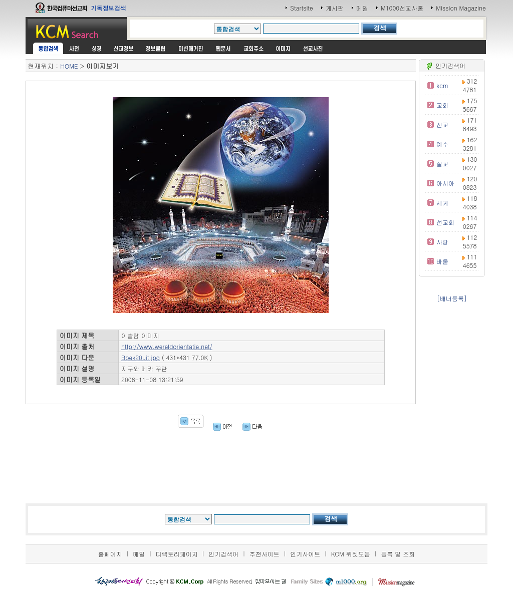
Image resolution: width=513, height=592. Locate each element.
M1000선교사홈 (402, 8)
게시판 (335, 8)
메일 (362, 8)
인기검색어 (223, 553)
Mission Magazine (461, 8)
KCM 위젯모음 (350, 553)
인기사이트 (305, 553)
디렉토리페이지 (177, 553)
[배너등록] (452, 298)
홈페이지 (110, 553)
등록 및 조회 (398, 553)
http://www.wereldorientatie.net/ (166, 346)
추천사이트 (264, 553)
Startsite (301, 8)
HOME (69, 66)
